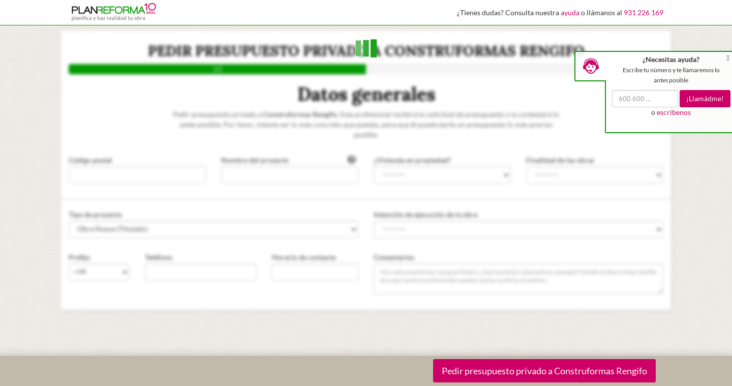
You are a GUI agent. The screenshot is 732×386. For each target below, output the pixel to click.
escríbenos (674, 112)
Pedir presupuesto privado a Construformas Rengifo (544, 370)
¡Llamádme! (705, 98)
